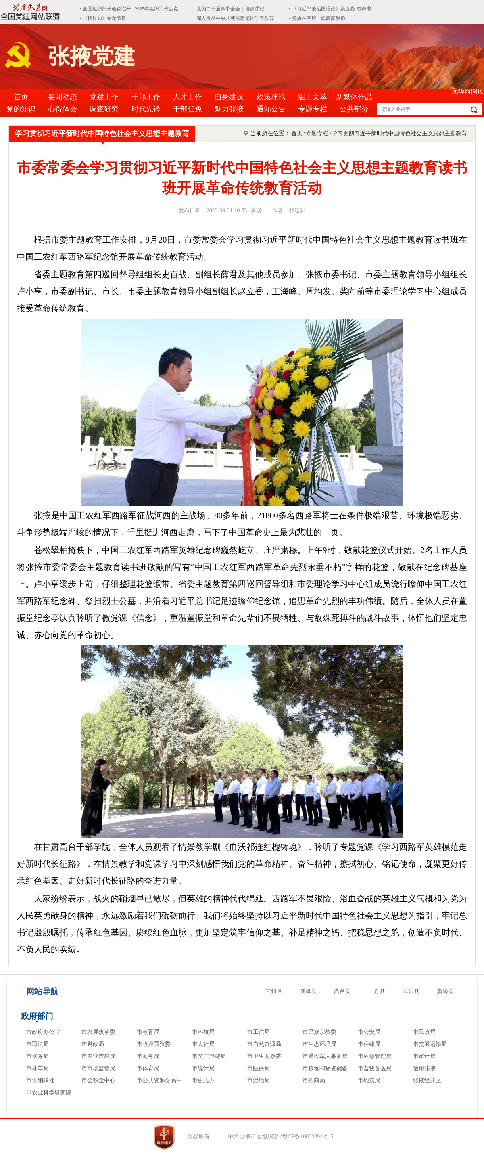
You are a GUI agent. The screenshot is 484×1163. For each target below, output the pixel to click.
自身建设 (229, 97)
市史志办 (203, 1080)
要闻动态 (62, 97)
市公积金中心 (98, 1080)
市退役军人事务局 (325, 1056)
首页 (21, 97)
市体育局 (148, 1068)
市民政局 (424, 1032)
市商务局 (148, 1056)
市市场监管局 (98, 1068)
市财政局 (92, 1044)
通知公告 (271, 109)
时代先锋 (146, 109)
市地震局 (369, 1080)
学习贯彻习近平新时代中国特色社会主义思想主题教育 (102, 134)
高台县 (342, 991)
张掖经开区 (427, 1080)
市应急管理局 (375, 1056)
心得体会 (62, 109)
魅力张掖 (229, 109)
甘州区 (273, 991)
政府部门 (37, 1016)
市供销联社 (40, 1080)
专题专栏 (312, 109)
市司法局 (37, 1044)
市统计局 (203, 1068)
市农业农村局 (98, 1056)
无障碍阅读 (468, 91)
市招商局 (313, 1080)
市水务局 (37, 1056)
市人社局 (203, 1044)
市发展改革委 (98, 1032)
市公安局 (369, 1032)
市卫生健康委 (264, 1056)
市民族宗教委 (319, 1032)
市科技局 (203, 1032)
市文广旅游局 (209, 1056)
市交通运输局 (430, 1044)
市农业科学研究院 (48, 1093)
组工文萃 (312, 97)
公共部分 (354, 109)
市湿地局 (258, 1080)
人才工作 (187, 97)
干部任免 (187, 109)
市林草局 (37, 1068)
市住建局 (369, 1044)
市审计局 (424, 1056)
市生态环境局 (319, 1044)
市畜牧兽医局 (375, 1068)
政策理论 (271, 97)
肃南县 (445, 991)
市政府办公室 (43, 1032)
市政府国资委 (154, 1044)
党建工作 (104, 97)
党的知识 (20, 109)
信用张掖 (424, 1068)
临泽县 (308, 991)
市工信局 (258, 1032)
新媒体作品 (354, 97)
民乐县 (411, 991)
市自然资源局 (264, 1044)
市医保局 (258, 1068)
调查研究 (104, 109)
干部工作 (146, 97)
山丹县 (376, 991)
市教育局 (148, 1032)
